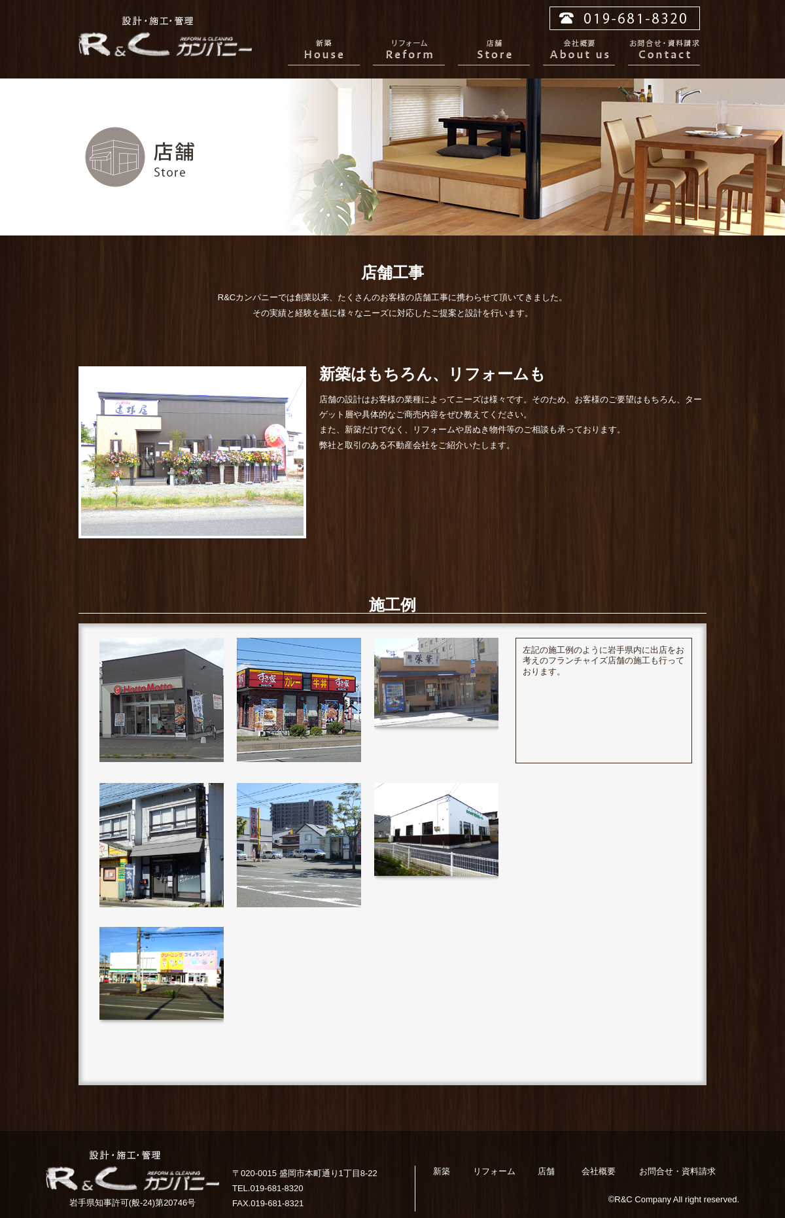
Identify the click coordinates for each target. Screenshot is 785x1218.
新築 (324, 52)
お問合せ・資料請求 (664, 52)
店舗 (494, 52)
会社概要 (579, 52)
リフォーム (409, 52)
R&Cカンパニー (165, 36)
